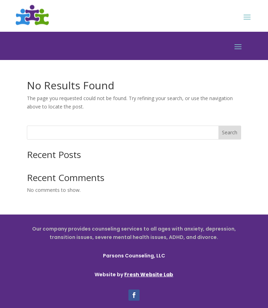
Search (229, 132)
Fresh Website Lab (148, 274)
